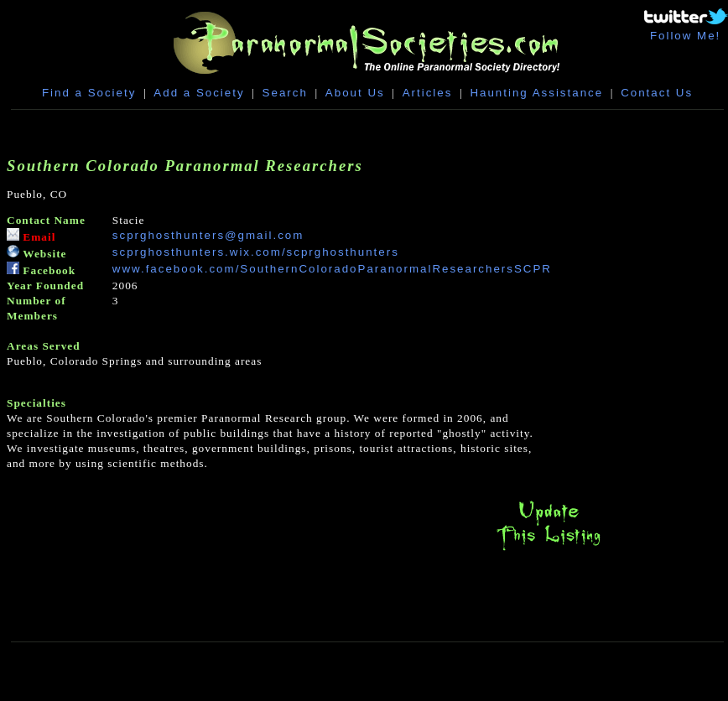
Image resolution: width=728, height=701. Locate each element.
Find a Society (89, 92)
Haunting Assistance (536, 92)
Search (285, 92)
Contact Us (657, 92)
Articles (428, 92)
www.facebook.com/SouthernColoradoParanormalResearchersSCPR (332, 268)
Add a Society (198, 92)
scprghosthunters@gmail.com (208, 235)
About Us (355, 92)
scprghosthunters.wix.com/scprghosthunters (255, 252)
